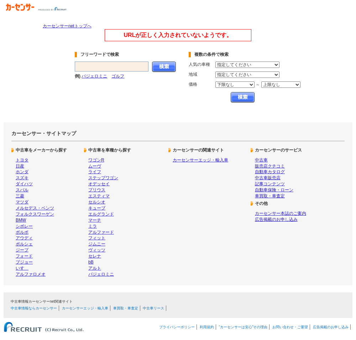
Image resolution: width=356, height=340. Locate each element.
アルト (94, 268)
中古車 (261, 160)
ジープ (22, 250)
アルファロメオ (31, 274)
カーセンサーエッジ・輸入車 (200, 160)
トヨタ (22, 160)
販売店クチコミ (270, 166)
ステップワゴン (103, 177)
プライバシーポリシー (177, 327)
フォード (24, 256)
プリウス (96, 189)
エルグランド (101, 214)
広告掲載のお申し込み (276, 219)
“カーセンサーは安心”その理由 (243, 327)
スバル (22, 189)
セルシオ (96, 202)
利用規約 (207, 327)
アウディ (24, 237)
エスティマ (99, 195)
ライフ (94, 171)
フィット (96, 237)
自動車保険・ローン (274, 189)
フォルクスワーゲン (35, 214)
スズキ (22, 177)
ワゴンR (96, 160)
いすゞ (22, 268)
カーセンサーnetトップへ (67, 25)
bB (91, 262)
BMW (21, 220)
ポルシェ (24, 243)
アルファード (101, 232)
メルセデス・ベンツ (35, 208)
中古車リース (153, 308)
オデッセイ (99, 183)
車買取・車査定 (270, 195)
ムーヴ (94, 166)
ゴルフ (117, 76)
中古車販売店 (268, 177)
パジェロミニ (94, 76)
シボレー (24, 226)
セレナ (94, 256)
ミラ (92, 226)
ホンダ (22, 171)
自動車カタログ (270, 171)
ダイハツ (24, 183)
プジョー (24, 262)
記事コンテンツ (270, 183)
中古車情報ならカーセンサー (34, 308)
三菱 (20, 195)
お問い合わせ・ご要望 (290, 327)
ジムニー (96, 243)
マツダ (22, 202)
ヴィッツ (96, 250)
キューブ (96, 208)
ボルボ (22, 232)
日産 (20, 166)
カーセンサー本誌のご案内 (280, 213)
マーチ (94, 220)
